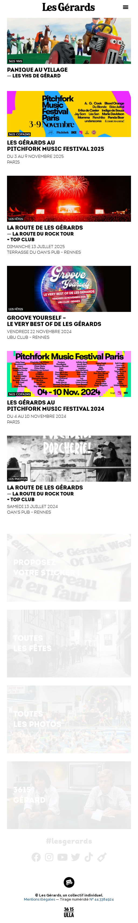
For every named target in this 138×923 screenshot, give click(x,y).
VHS (19, 61)
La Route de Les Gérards (45, 227)
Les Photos (18, 479)
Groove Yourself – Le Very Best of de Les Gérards (54, 321)
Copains (23, 134)
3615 (12, 61)
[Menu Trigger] (125, 6)
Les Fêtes (16, 219)
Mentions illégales (39, 899)
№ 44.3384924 (101, 899)
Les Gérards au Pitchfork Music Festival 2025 (55, 145)
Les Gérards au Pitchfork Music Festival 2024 (55, 405)
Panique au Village (37, 69)
